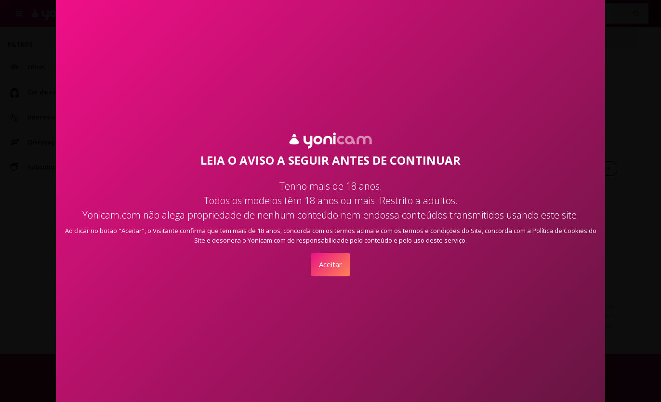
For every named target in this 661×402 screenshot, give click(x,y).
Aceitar (330, 264)
